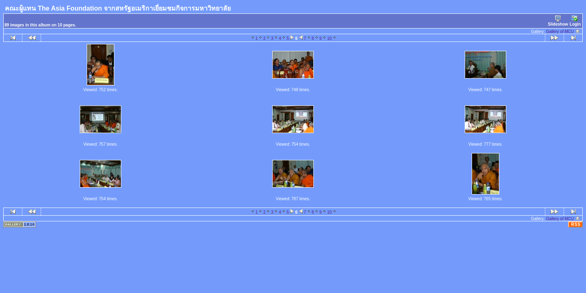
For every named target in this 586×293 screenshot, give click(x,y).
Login (575, 20)
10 (329, 38)
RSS (576, 224)
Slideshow (558, 20)
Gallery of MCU (563, 31)
